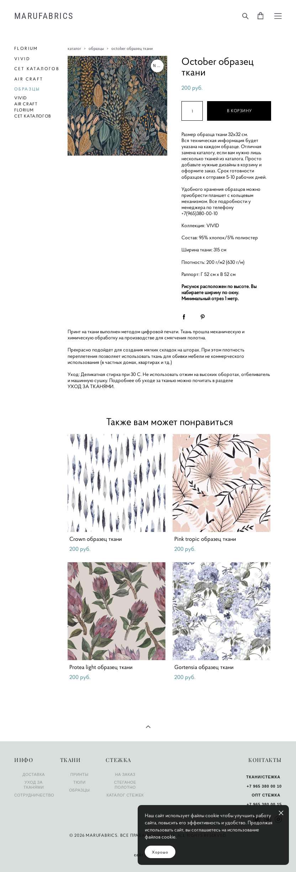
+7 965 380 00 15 (264, 804)
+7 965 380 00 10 (264, 786)
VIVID (22, 58)
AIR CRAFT (28, 79)
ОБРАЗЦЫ (27, 89)
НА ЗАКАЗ (125, 774)
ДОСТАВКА (33, 774)
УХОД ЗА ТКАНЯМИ (90, 386)
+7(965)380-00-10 (199, 213)
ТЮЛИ (79, 782)
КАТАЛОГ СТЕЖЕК (125, 795)
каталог (74, 48)
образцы (96, 48)
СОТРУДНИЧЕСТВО (34, 795)
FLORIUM (26, 48)
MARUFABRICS (43, 16)
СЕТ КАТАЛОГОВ (36, 68)
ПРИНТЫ (79, 774)
